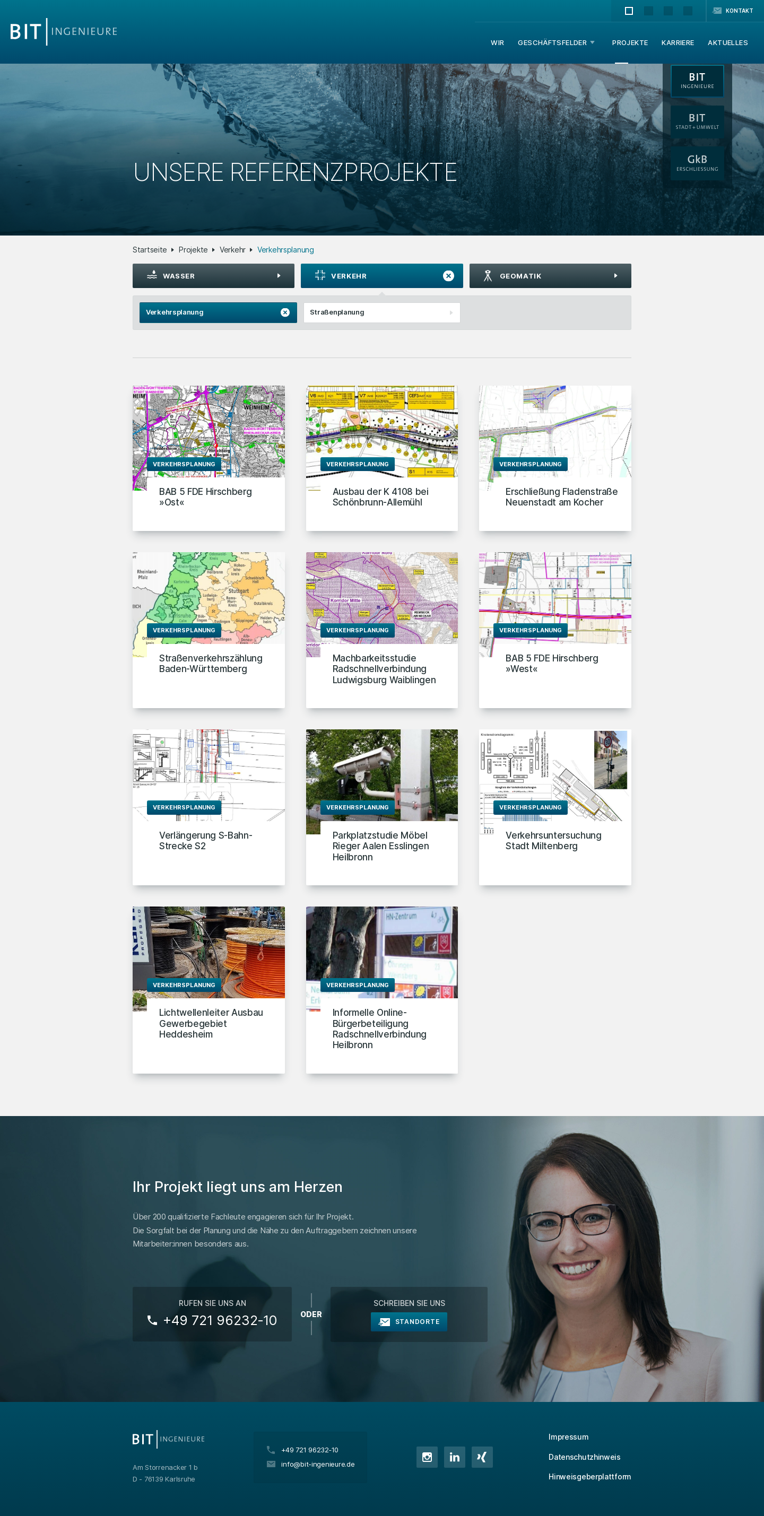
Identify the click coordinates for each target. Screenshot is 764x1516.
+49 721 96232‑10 (220, 1320)
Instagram (427, 1457)
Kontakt (739, 10)
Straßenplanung (385, 313)
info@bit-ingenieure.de (317, 1464)
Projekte (193, 249)
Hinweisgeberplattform (590, 1476)
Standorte (417, 1322)
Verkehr (233, 249)
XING (482, 1457)
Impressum (568, 1436)
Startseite (150, 249)
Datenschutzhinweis (585, 1456)
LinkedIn (454, 1457)
